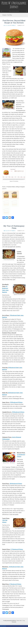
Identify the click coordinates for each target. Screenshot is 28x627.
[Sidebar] (1, 11)
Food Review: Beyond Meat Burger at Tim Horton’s (14, 21)
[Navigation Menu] (26, 11)
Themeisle (14, 622)
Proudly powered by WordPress (9, 620)
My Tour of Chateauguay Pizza (14, 227)
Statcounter (3, 626)
